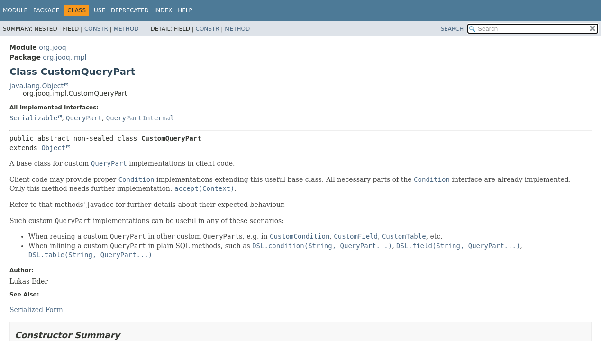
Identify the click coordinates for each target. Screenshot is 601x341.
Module (15, 10)
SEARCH (452, 29)
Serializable (33, 118)
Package (46, 10)
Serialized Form (36, 310)
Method (126, 29)
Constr (96, 29)
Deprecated (130, 10)
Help (185, 10)
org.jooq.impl (64, 57)
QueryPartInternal (140, 118)
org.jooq (52, 47)
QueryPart (84, 118)
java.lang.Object (36, 86)
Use (99, 10)
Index (164, 10)
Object (53, 148)
